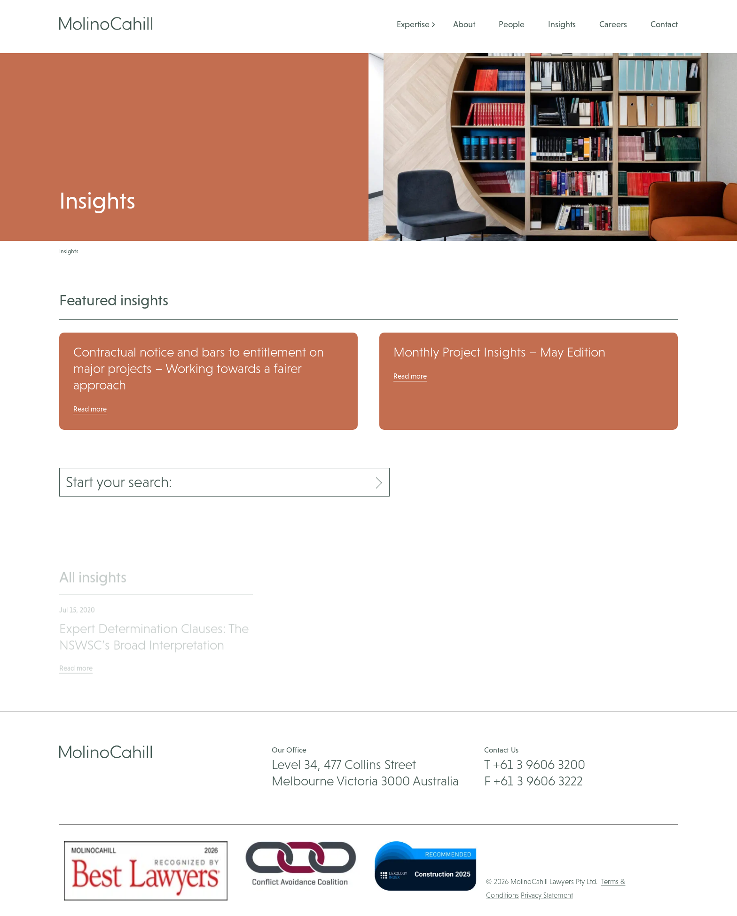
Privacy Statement (547, 895)
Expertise (413, 24)
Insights (562, 24)
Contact (664, 24)
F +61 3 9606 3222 (533, 780)
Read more (90, 409)
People (512, 24)
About (464, 24)
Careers (613, 24)
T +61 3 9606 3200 (534, 764)
